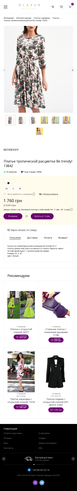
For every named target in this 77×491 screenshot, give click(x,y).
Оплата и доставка (13, 433)
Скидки (42, 438)
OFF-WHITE (56, 396)
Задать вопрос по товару (24, 230)
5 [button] (41, 464)
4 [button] (39, 464)
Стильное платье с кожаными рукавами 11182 (56, 332)
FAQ (40, 448)
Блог (6, 443)
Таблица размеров (50, 194)
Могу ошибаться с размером (21, 194)
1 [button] (33, 464)
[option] (38, 458)
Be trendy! (21, 396)
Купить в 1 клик (42, 216)
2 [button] (35, 464)
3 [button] (37, 464)
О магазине (44, 433)
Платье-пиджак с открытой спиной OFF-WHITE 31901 (56, 402)
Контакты (8, 448)
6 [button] (43, 464)
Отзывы (7, 438)
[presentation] (4, 70)
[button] (11, 120)
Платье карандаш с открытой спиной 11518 (21, 400)
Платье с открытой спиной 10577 (21, 331)
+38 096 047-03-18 (40, 470)
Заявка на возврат (48, 443)
